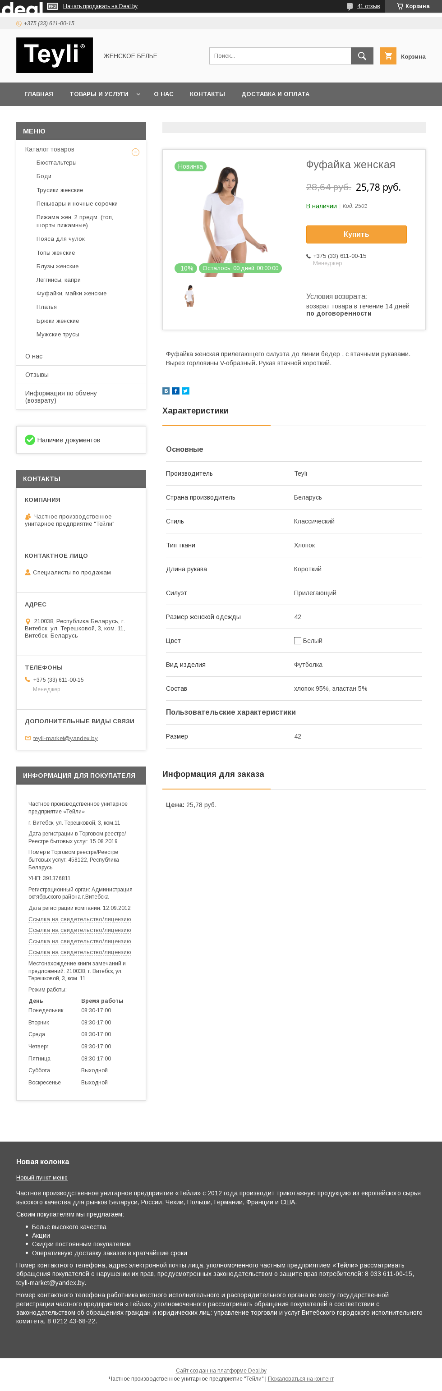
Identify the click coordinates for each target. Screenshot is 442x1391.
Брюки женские (58, 320)
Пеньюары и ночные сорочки (77, 203)
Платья (47, 306)
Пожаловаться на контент (301, 1379)
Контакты (207, 94)
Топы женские (56, 252)
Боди (44, 176)
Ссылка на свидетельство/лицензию (79, 919)
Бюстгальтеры (57, 162)
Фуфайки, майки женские (71, 293)
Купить (356, 234)
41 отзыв (368, 6)
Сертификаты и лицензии (70, 117)
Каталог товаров (49, 149)
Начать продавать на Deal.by (100, 6)
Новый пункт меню (42, 1177)
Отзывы (37, 374)
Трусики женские (60, 190)
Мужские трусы (58, 334)
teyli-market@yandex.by (65, 738)
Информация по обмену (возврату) (61, 397)
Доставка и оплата (275, 94)
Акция (143, 117)
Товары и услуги (99, 94)
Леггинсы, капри (59, 279)
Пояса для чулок (61, 238)
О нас (164, 94)
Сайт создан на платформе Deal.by (221, 1371)
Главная (38, 94)
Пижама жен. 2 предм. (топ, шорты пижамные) (75, 221)
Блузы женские (57, 266)
